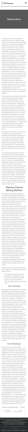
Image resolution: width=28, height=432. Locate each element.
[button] (25, 3)
